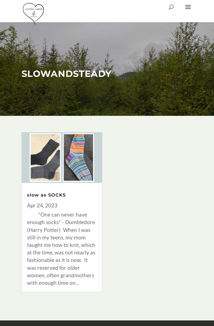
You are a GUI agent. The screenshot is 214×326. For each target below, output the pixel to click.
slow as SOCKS (46, 195)
